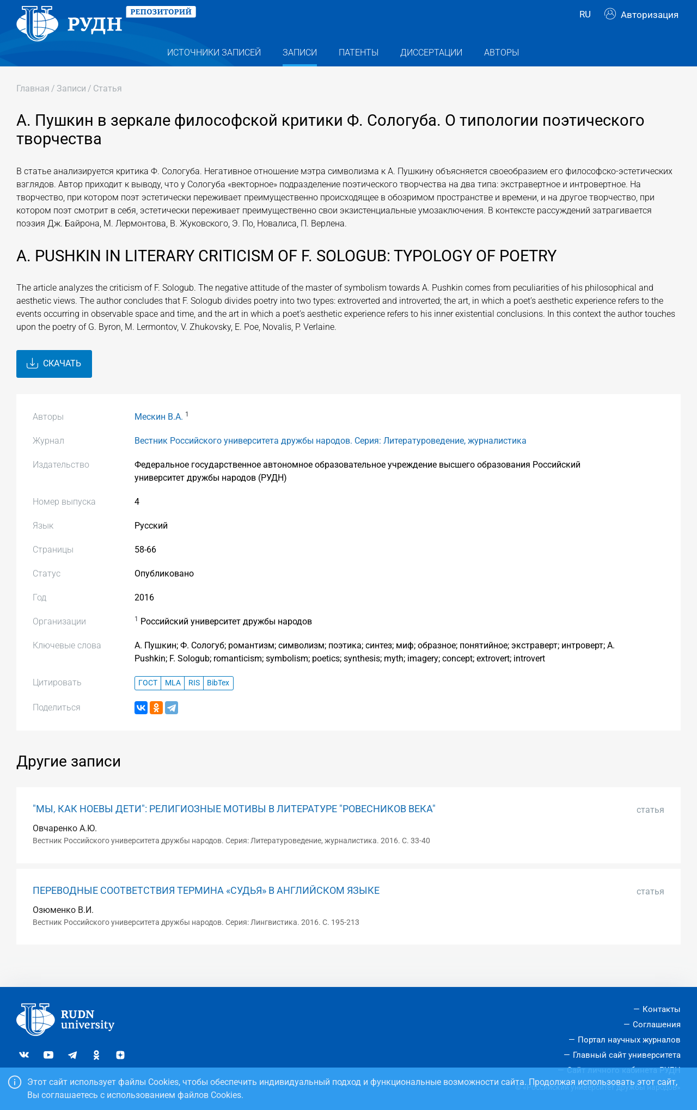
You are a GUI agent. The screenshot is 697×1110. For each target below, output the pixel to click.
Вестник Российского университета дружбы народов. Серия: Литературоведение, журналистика (330, 461)
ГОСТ (147, 704)
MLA (173, 704)
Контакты (662, 1010)
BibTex (218, 704)
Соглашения (657, 1024)
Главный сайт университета (627, 1055)
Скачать (54, 384)
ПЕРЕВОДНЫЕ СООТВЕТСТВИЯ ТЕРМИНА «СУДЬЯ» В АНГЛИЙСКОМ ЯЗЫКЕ (206, 911)
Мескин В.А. (158, 437)
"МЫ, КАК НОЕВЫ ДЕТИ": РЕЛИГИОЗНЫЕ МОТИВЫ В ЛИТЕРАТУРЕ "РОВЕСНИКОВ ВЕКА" (234, 829)
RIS (194, 704)
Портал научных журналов (629, 1040)
